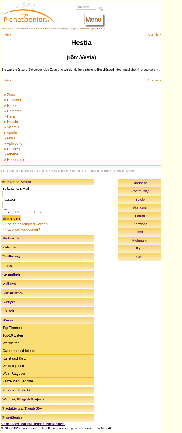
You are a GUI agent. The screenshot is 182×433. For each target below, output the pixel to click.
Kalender (9, 247)
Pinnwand (139, 224)
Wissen (21, 28)
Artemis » (154, 34)
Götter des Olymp (88, 28)
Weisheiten (11, 343)
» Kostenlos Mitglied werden (25, 224)
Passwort (9, 200)
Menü (93, 19)
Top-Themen (12, 328)
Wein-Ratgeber (14, 374)
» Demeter (12, 111)
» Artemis (11, 127)
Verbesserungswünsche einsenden (33, 424)
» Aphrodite (13, 143)
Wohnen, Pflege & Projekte (23, 399)
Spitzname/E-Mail (15, 188)
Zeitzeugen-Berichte (18, 381)
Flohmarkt (139, 241)
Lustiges (8, 302)
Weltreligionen (13, 366)
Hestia (102, 28)
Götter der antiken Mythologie (61, 28)
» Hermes (12, 149)
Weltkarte (140, 208)
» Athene (11, 154)
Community (140, 191)
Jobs (140, 232)
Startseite (140, 183)
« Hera (6, 34)
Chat (140, 257)
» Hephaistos (14, 159)
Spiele (140, 200)
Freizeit (8, 311)
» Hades (11, 105)
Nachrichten (12, 238)
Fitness (7, 266)
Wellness (9, 284)
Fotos (140, 249)
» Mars (9, 138)
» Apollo (10, 133)
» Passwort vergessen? (21, 229)
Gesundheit (11, 275)
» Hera (9, 116)
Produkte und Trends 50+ (22, 408)
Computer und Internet (20, 351)
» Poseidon (13, 100)
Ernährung (11, 256)
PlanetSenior (8, 28)
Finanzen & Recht (16, 390)
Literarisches (12, 293)
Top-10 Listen (13, 335)
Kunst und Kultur (35, 28)
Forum (140, 216)
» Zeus (9, 94)
